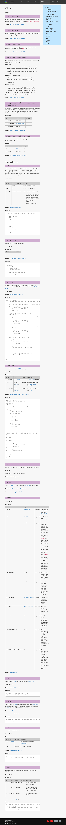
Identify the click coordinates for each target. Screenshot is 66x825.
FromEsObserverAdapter (52, 11)
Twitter (59, 2)
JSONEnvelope (49, 28)
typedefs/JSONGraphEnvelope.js (18, 394)
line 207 (23, 24)
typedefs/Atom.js (14, 207)
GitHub (54, 2)
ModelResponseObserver (52, 16)
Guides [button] (29, 2)
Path (12, 467)
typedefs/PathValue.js (15, 750)
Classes (47, 7)
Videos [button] (36, 2)
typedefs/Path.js (13, 687)
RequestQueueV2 (20, 123)
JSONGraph (21, 368)
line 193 (23, 51)
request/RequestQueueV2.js (16, 155)
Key (25, 485)
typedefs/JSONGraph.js (15, 294)
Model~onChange (28, 606)
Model (17, 148)
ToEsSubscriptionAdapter (52, 21)
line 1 (19, 207)
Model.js (12, 672)
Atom (47, 26)
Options (48, 36)
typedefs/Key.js (13, 476)
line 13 (25, 155)
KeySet (15, 704)
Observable (49, 18)
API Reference (45, 2)
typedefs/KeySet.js (14, 492)
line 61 (16, 672)
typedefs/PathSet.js (14, 714)
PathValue (48, 41)
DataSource (27, 509)
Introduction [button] (20, 2)
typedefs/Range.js (14, 799)
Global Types (48, 24)
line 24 (24, 130)
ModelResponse (50, 14)
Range (28, 485)
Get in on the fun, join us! (11, 823)
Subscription (49, 19)
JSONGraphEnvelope (51, 31)
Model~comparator (28, 616)
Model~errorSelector (29, 597)
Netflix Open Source (10, 821)
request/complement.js (15, 24)
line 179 (23, 38)
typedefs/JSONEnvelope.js (16, 258)
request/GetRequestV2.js (16, 130)
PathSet (16, 384)
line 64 (22, 97)
